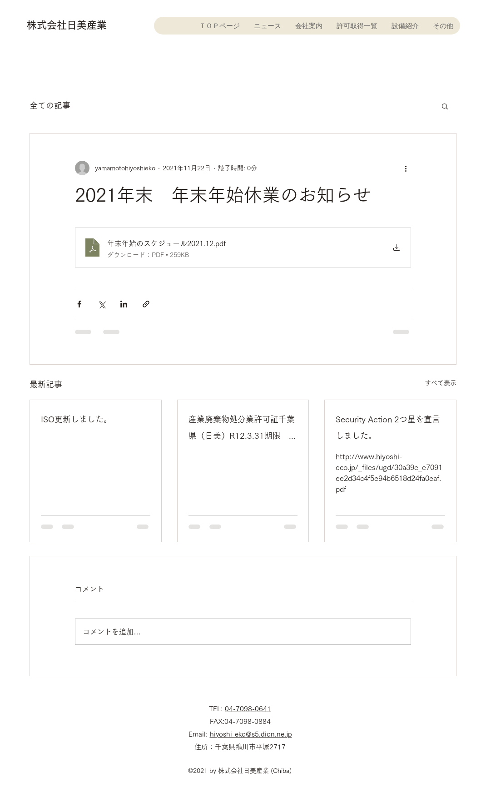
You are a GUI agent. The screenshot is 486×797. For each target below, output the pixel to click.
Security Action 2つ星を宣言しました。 (388, 427)
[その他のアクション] (405, 168)
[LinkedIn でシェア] (123, 304)
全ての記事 (50, 105)
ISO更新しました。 (76, 419)
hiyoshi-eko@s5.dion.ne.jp (251, 734)
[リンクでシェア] (146, 304)
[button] (445, 105)
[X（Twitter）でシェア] (101, 304)
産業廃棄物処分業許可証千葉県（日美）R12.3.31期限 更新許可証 (242, 429)
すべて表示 (440, 383)
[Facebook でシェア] (79, 304)
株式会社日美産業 (67, 25)
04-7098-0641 (248, 708)
